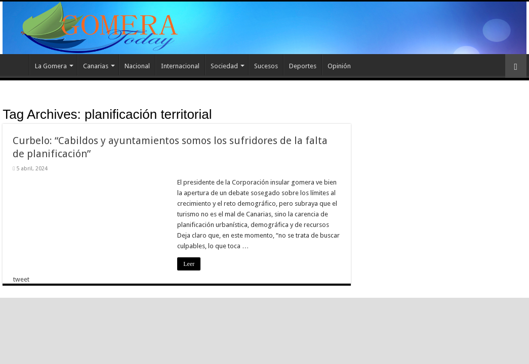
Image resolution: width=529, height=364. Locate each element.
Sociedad (224, 66)
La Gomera (51, 66)
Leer (188, 263)
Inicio (16, 64)
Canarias (95, 66)
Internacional (180, 66)
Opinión (339, 66)
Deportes (302, 66)
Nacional (137, 66)
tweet (21, 279)
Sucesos (266, 66)
